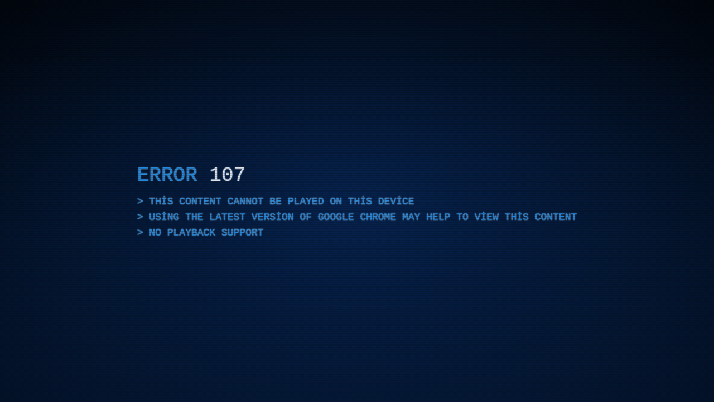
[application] (357, 201)
